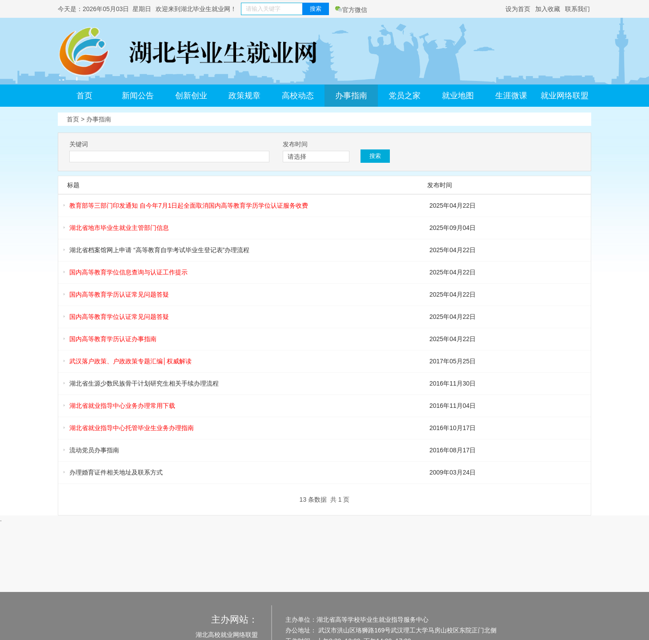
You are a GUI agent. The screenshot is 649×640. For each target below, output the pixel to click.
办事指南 (351, 95)
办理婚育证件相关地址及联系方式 (116, 472)
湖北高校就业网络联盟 (227, 634)
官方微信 (351, 9)
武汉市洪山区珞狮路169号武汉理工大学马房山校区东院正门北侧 (406, 630)
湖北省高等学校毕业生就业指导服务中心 (372, 619)
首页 (84, 95)
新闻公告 (138, 95)
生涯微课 (511, 95)
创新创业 (191, 95)
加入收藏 (547, 8)
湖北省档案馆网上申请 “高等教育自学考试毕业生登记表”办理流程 (159, 250)
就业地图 (458, 95)
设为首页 (517, 8)
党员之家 (405, 95)
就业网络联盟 (565, 95)
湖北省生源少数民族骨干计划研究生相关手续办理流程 (144, 383)
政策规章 (244, 95)
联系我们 (577, 8)
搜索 (315, 8)
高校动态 (298, 95)
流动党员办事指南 (94, 450)
